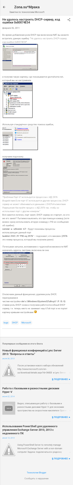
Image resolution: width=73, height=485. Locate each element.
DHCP (15, 322)
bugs (6, 322)
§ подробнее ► (61, 379)
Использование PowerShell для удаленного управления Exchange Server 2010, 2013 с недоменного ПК (29, 430)
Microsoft (26, 322)
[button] (69, 20)
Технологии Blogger (36, 472)
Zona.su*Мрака (27, 7)
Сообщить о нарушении (36, 478)
